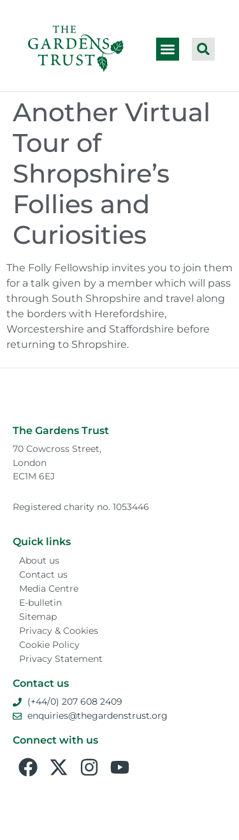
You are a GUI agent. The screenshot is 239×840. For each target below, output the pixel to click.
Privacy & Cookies (58, 630)
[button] (167, 49)
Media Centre (48, 588)
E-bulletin (40, 602)
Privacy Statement (61, 658)
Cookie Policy (49, 644)
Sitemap (38, 616)
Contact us (43, 574)
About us (39, 560)
